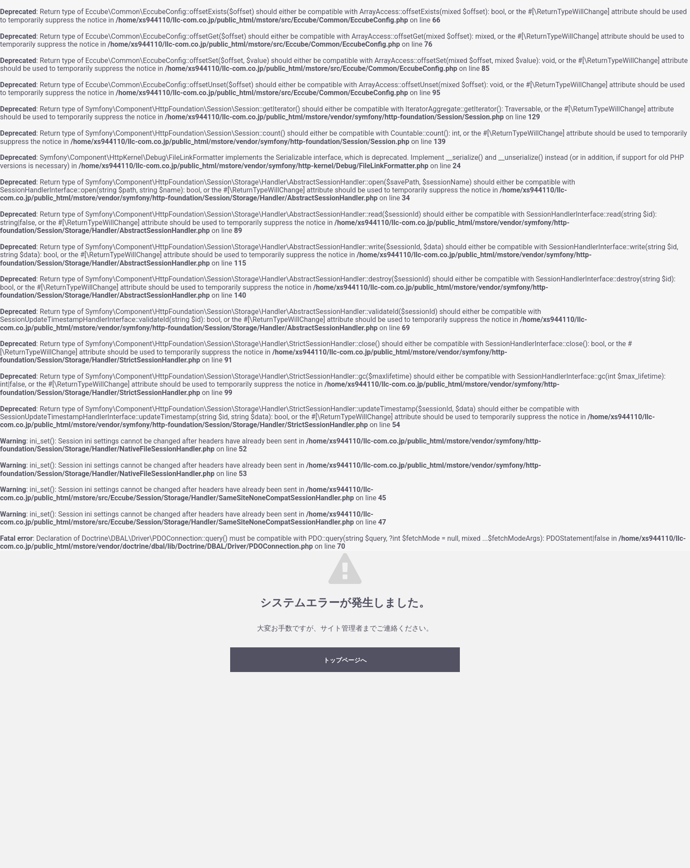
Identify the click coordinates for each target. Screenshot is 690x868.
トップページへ (345, 660)
